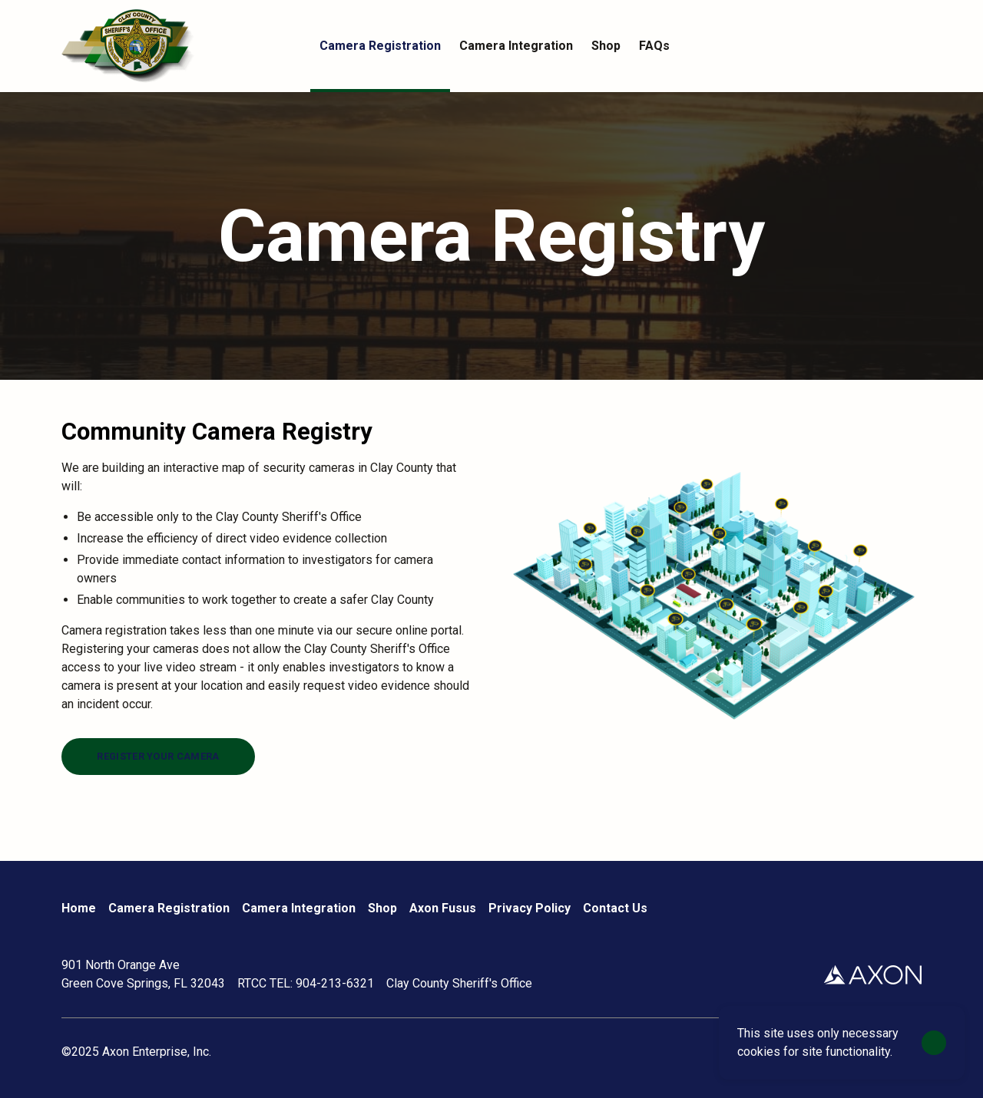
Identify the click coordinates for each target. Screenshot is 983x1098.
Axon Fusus (442, 908)
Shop (382, 908)
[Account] (881, 46)
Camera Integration (299, 908)
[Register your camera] (158, 756)
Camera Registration (169, 908)
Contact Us (615, 908)
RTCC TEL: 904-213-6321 (305, 983)
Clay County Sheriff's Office (459, 983)
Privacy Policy (529, 908)
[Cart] (912, 46)
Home (78, 908)
